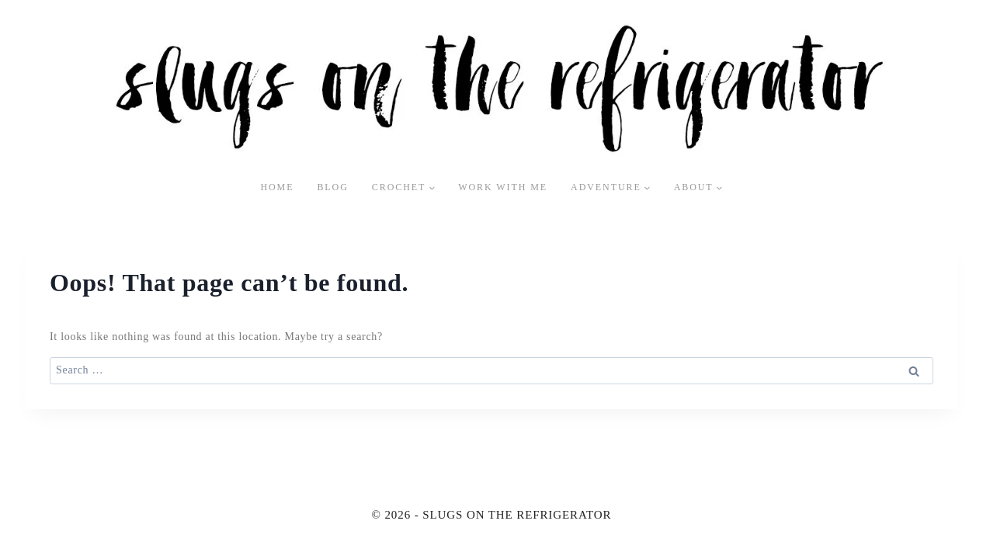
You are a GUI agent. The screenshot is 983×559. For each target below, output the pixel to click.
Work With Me (502, 187)
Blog (332, 187)
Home (277, 187)
